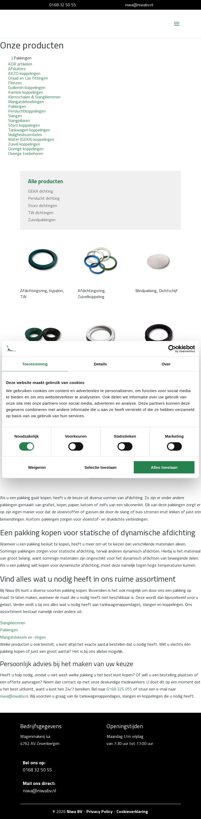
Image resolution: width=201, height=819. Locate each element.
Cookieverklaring (132, 811)
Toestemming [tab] (35, 363)
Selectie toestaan (101, 467)
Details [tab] (100, 363)
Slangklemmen (12, 623)
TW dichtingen (40, 212)
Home (5, 58)
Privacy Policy (99, 811)
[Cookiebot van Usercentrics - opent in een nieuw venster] (172, 349)
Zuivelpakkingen (41, 219)
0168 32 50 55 (62, 5)
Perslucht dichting (44, 198)
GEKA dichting (40, 191)
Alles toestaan (164, 467)
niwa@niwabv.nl (139, 5)
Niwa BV (74, 811)
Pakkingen (9, 630)
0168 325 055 (119, 689)
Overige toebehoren (25, 153)
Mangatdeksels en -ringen (23, 637)
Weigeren (37, 467)
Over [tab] (166, 363)
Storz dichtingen (42, 205)
